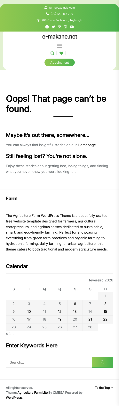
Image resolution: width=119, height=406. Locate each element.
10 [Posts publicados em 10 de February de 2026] (29, 311)
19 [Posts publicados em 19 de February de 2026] (59, 319)
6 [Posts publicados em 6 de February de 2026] (75, 304)
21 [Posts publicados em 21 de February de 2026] (90, 319)
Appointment (59, 62)
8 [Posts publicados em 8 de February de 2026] (105, 304)
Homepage (87, 145)
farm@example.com (62, 7)
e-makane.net (59, 36)
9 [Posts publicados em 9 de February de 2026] (13, 311)
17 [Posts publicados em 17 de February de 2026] (29, 319)
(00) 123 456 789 (62, 13)
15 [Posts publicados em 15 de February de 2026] (105, 311)
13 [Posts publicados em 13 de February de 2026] (75, 311)
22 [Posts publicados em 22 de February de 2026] (105, 319)
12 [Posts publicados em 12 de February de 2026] (59, 311)
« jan (9, 334)
